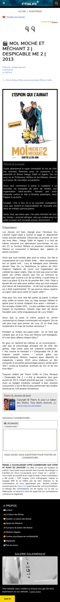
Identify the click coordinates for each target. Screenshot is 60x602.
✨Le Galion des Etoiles (13, 514)
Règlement (22, 486)
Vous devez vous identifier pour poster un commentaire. (30, 456)
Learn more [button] (35, 591)
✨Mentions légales (11, 532)
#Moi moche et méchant (29, 80)
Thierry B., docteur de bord (13, 67)
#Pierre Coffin (46, 80)
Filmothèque (35, 11)
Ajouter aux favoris (15, 16)
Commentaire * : (11, 426)
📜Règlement (9, 541)
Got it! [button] (7, 598)
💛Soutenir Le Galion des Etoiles (17, 519)
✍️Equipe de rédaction (13, 523)
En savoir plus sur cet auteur (36, 404)
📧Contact (7, 510)
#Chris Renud (12, 80)
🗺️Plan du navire (10, 545)
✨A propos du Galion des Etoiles (18, 527)
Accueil (22, 11)
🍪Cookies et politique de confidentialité (20, 536)
